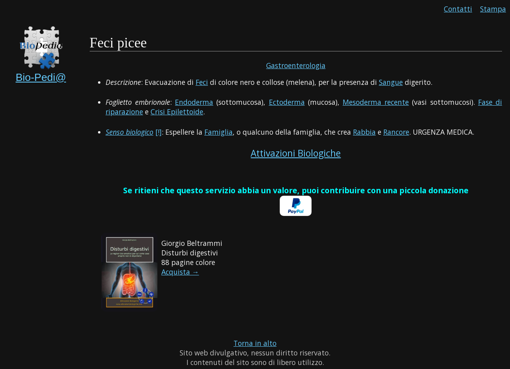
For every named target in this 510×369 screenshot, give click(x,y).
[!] (158, 132)
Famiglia (218, 132)
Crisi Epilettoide (177, 111)
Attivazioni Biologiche (296, 153)
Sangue (391, 82)
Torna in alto (255, 343)
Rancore (396, 132)
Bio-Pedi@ (41, 77)
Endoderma (194, 102)
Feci (202, 82)
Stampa (493, 9)
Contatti (458, 9)
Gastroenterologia (296, 65)
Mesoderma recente (376, 102)
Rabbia (364, 132)
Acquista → (180, 272)
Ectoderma (287, 102)
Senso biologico (129, 132)
